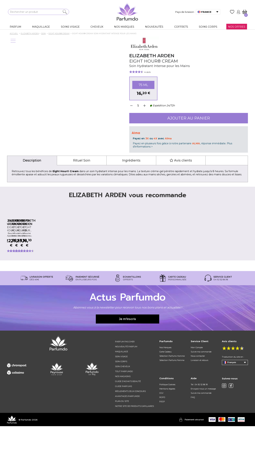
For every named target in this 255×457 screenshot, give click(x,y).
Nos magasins (123, 407)
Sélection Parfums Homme (172, 387)
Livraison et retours (199, 391)
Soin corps (121, 392)
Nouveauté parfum (126, 377)
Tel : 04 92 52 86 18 (199, 415)
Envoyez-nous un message (203, 419)
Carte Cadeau (165, 382)
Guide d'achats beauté (128, 412)
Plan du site (122, 432)
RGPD (162, 428)
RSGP (162, 432)
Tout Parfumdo (124, 402)
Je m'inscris (127, 350)
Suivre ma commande (201, 382)
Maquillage (121, 382)
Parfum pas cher (125, 372)
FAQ (193, 428)
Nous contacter (198, 387)
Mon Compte (197, 378)
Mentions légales (167, 419)
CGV (161, 424)
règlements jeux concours (130, 422)
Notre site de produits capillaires (134, 437)
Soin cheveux (122, 397)
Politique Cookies (167, 415)
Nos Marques (165, 378)
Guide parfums (123, 417)
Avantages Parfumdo (127, 427)
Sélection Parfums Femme (171, 391)
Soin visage (121, 387)
